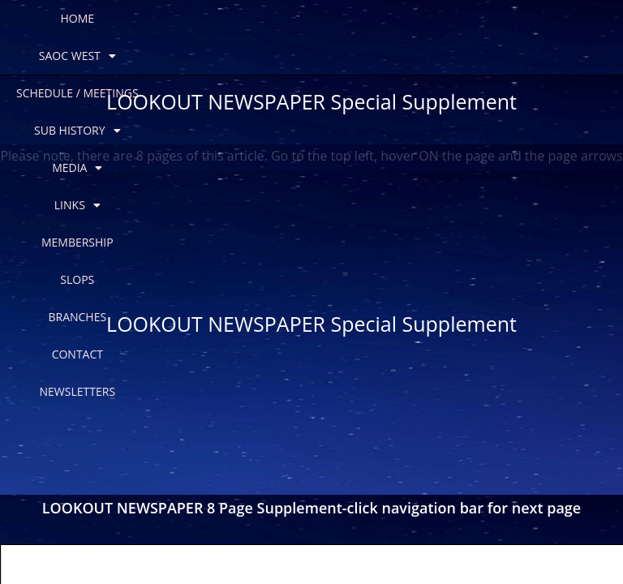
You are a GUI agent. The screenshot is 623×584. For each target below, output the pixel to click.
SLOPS (222, 55)
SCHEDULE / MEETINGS (259, 18)
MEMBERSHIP (137, 55)
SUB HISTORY (396, 18)
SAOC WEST (126, 18)
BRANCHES (301, 55)
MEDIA (496, 18)
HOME (39, 18)
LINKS (578, 18)
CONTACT (388, 55)
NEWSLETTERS (484, 55)
